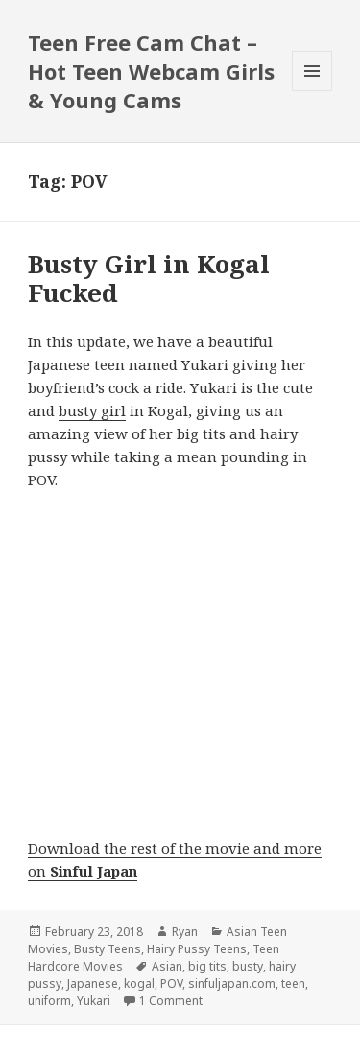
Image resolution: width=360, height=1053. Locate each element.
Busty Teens (107, 949)
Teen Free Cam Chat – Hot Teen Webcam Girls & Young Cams (151, 71)
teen (293, 983)
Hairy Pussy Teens (197, 949)
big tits (207, 966)
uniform (49, 1001)
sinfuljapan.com (232, 983)
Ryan (185, 932)
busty (247, 966)
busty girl (92, 410)
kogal (139, 983)
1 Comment (171, 1001)
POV (171, 983)
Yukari (93, 1001)
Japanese (92, 983)
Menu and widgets (312, 90)
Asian (167, 966)
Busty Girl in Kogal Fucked (149, 278)
